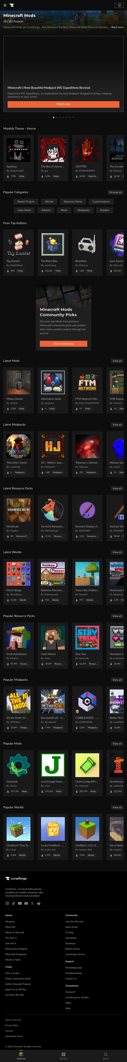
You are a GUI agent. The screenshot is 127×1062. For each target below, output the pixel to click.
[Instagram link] (7, 903)
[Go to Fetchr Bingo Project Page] (18, 582)
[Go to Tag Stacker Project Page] (18, 252)
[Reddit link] (39, 903)
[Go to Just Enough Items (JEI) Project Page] (53, 773)
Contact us (71, 979)
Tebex (68, 1003)
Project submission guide (17, 979)
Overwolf (70, 992)
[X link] (32, 903)
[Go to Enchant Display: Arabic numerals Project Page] (87, 518)
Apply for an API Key (15, 989)
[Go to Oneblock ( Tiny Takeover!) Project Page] (18, 837)
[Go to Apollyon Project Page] (18, 158)
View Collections (63, 343)
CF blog (69, 932)
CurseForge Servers (75, 954)
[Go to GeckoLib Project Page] (18, 773)
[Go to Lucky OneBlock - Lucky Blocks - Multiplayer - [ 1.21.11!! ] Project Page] (53, 837)
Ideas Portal (71, 927)
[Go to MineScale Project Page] (18, 518)
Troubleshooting (73, 973)
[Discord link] (26, 903)
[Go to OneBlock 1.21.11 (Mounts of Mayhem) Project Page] (87, 837)
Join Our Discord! (74, 922)
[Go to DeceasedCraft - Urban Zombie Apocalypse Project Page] (53, 709)
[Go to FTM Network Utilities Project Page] (87, 390)
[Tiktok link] (14, 903)
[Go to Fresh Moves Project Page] (53, 645)
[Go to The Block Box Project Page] (53, 252)
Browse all (116, 192)
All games (10, 922)
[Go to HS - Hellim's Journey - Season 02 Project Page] (53, 454)
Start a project (12, 973)
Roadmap (70, 943)
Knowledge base (73, 968)
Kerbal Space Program (16, 949)
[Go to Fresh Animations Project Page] (18, 645)
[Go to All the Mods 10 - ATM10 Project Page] (18, 709)
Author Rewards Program (18, 984)
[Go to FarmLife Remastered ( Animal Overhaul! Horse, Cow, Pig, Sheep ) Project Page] (53, 518)
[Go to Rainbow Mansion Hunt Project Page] (53, 582)
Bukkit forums (72, 949)
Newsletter (71, 938)
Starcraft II (10, 943)
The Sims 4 (11, 938)
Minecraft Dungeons (15, 954)
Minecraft (10, 927)
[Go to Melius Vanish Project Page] (18, 390)
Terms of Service (13, 1020)
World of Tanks (13, 960)
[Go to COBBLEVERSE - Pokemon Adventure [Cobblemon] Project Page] (87, 709)
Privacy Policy (11, 1025)
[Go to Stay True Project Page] (87, 645)
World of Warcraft (14, 932)
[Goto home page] (12, 5)
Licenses (9, 1031)
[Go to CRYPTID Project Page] (87, 158)
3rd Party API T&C (14, 995)
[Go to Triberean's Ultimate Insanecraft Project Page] (87, 454)
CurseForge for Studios (77, 997)
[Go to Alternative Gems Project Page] (53, 390)
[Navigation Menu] (5, 5)
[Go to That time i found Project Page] (18, 454)
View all (117, 360)
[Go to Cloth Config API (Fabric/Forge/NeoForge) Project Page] (87, 773)
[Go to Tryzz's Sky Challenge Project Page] (87, 582)
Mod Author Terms (14, 1036)
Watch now (63, 104)
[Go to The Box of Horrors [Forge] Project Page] (53, 158)
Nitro (68, 1008)
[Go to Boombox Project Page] (87, 252)
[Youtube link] (20, 903)
